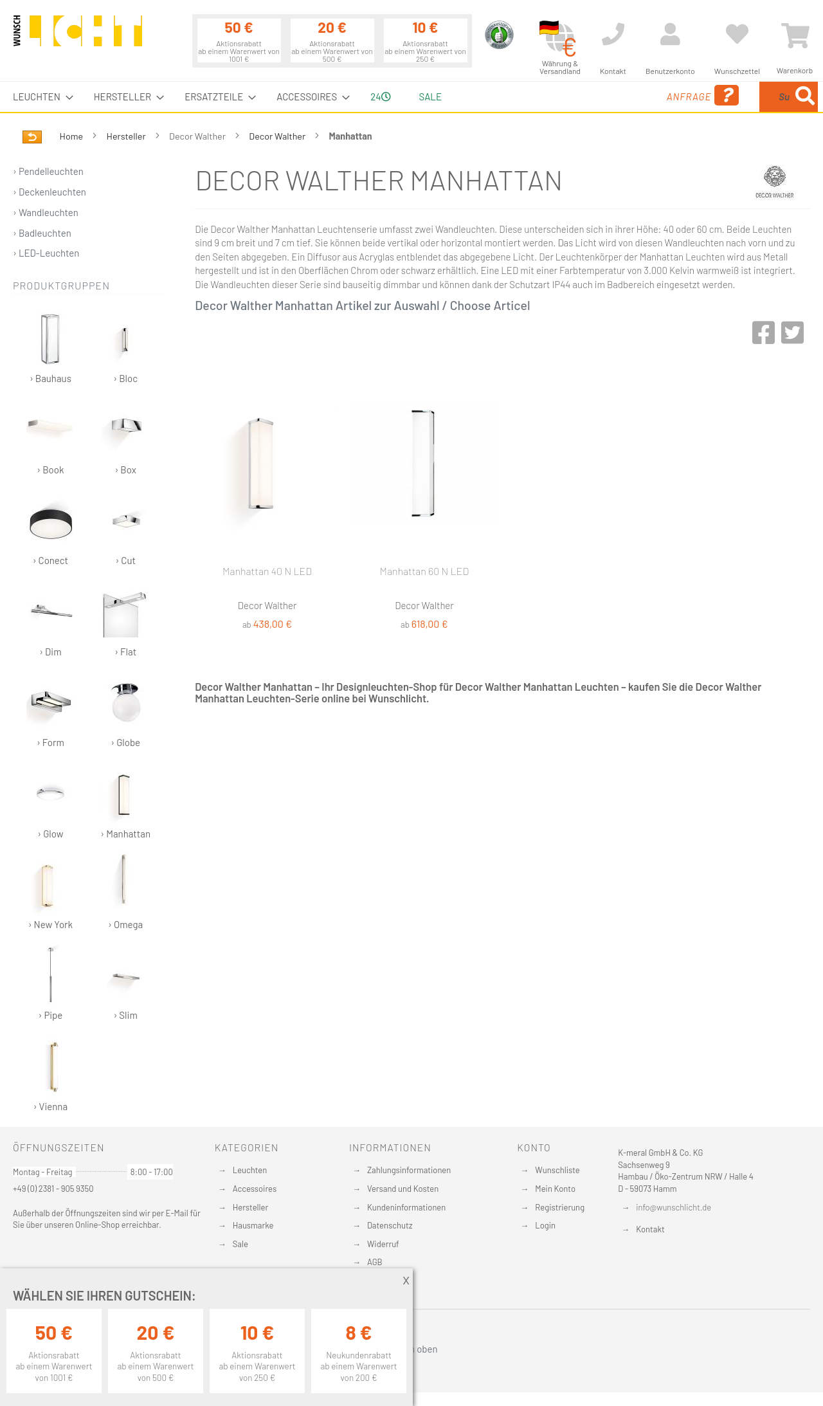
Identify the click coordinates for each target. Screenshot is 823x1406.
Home (72, 136)
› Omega (126, 892)
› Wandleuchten (45, 212)
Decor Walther (278, 136)
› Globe (126, 709)
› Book (50, 437)
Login (545, 1225)
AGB (375, 1262)
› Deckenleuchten (49, 191)
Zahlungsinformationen (409, 1170)
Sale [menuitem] (430, 96)
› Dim (50, 619)
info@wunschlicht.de (673, 1207)
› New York (50, 892)
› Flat (126, 619)
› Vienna (50, 1074)
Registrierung (559, 1207)
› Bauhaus (50, 345)
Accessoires (254, 1188)
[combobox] (724, 97)
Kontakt (650, 1229)
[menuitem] (39, 97)
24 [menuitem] (380, 96)
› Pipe (50, 982)
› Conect (50, 527)
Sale (240, 1244)
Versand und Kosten (403, 1188)
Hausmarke (253, 1225)
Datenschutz (390, 1225)
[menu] (411, 97)
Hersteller (127, 136)
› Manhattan (125, 801)
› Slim (126, 982)
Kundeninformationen (406, 1207)
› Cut (126, 527)
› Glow (50, 801)
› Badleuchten (42, 233)
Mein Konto (555, 1188)
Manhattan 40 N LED (267, 571)
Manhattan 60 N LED (424, 571)
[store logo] (78, 36)
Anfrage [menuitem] (599, 95)
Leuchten (250, 1170)
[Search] (805, 97)
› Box (126, 437)
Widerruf (383, 1244)
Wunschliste (557, 1170)
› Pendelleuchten (48, 171)
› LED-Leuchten (46, 253)
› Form (50, 709)
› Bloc (126, 345)
